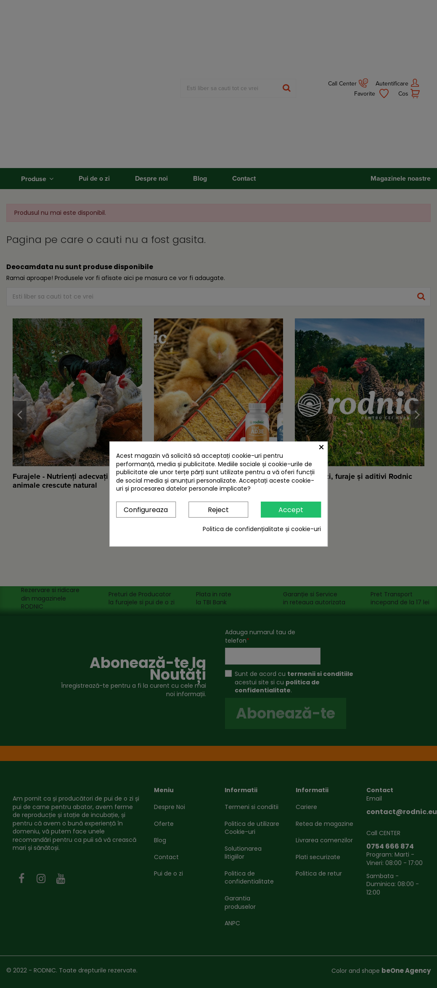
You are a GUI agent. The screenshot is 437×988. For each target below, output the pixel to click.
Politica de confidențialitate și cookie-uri (262, 529)
